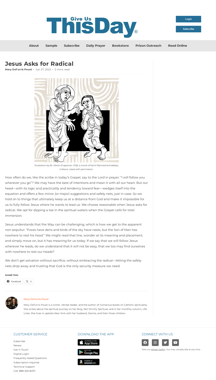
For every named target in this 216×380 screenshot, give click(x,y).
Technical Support (24, 366)
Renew (17, 345)
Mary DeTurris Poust (18, 69)
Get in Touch (21, 349)
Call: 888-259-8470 (24, 370)
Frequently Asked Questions (30, 358)
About (34, 46)
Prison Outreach (148, 46)
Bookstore (120, 46)
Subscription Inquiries (26, 362)
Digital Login (21, 353)
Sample (51, 46)
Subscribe (71, 46)
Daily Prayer (95, 46)
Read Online (177, 46)
